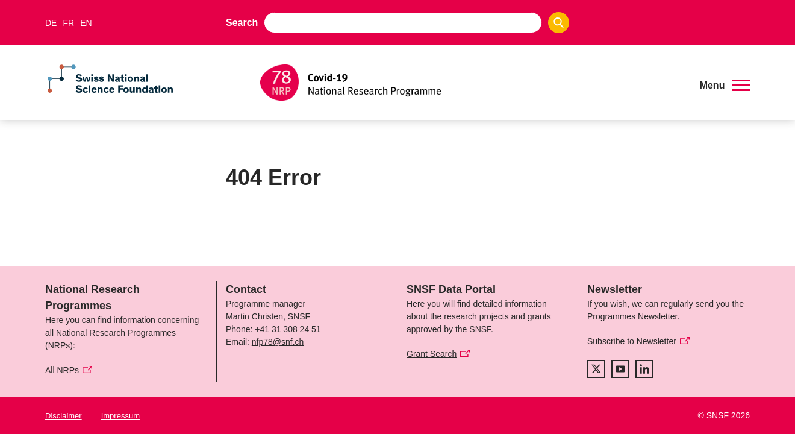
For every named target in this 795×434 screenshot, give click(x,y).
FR (68, 23)
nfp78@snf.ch (278, 342)
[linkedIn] (644, 369)
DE (51, 23)
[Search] (558, 22)
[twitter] (596, 369)
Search (242, 22)
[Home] (472, 82)
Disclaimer (63, 415)
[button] (725, 86)
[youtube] (620, 369)
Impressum (120, 415)
